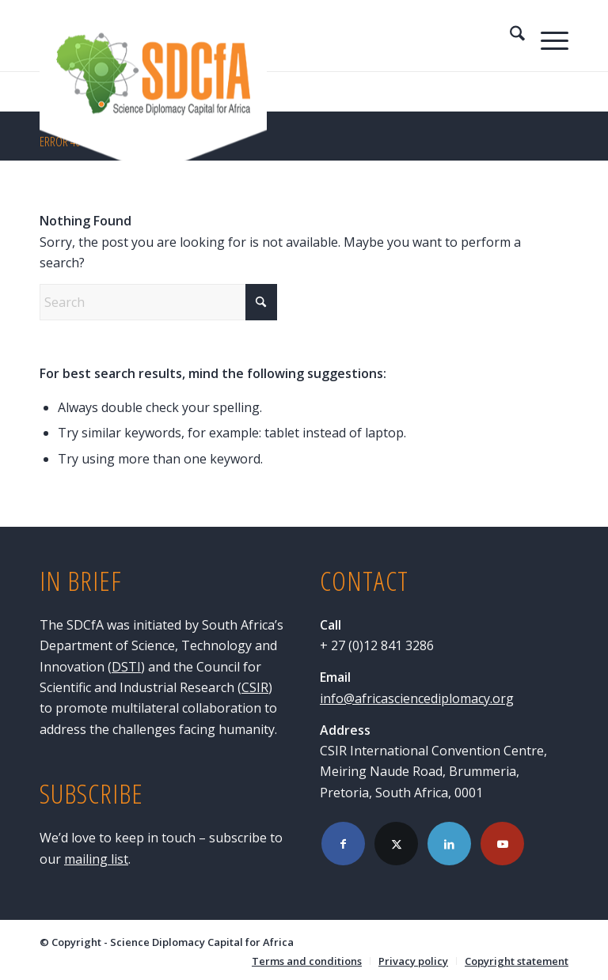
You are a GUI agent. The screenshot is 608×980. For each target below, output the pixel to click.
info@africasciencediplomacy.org (417, 698)
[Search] (509, 35)
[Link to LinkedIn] (449, 843)
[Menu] (546, 35)
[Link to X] (396, 843)
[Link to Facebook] (343, 843)
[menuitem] (509, 35)
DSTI (126, 666)
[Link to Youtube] (502, 843)
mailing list (96, 859)
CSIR (254, 687)
